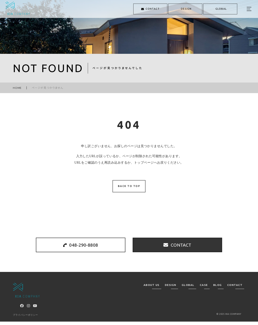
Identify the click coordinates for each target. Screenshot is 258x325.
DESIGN (170, 288)
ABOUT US (151, 288)
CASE (204, 288)
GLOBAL (188, 288)
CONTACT (235, 288)
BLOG (217, 288)
